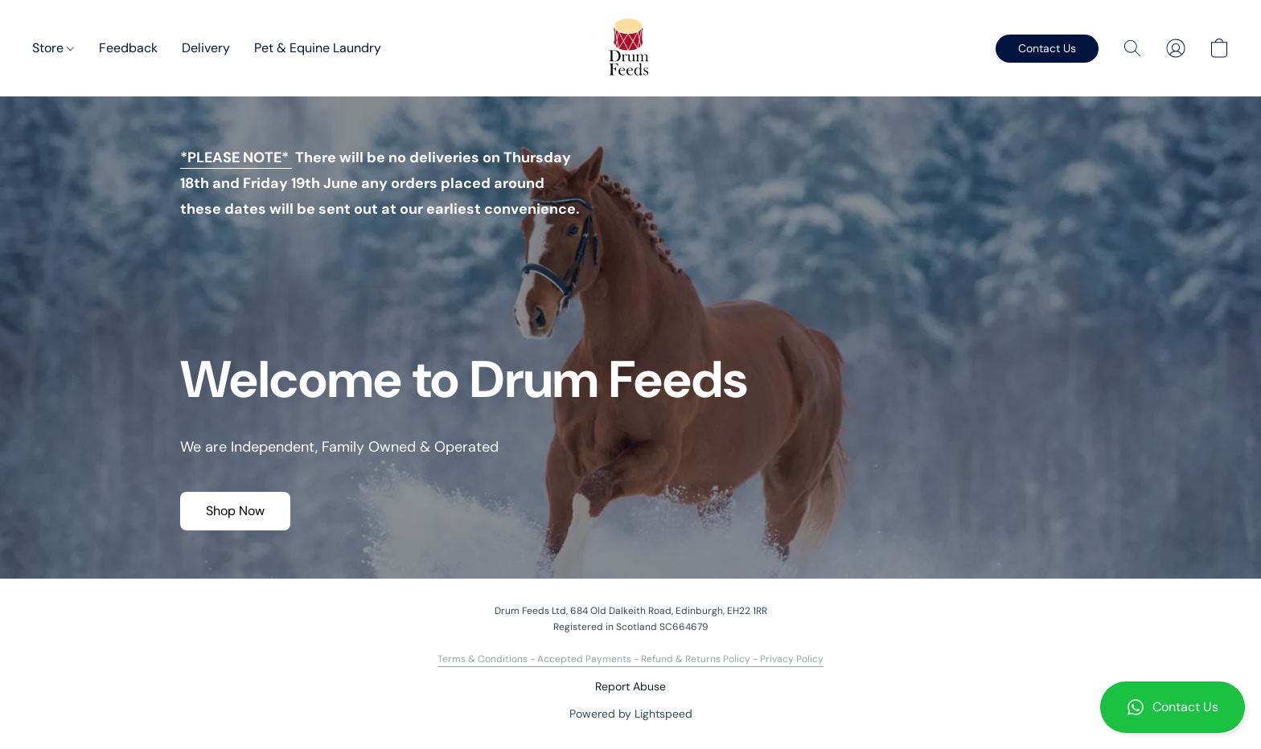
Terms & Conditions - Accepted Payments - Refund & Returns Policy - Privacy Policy (630, 659)
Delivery (206, 47)
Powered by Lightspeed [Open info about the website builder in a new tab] (630, 713)
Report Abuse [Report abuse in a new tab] (630, 686)
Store (53, 47)
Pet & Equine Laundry (317, 47)
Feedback (128, 47)
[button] (1172, 707)
